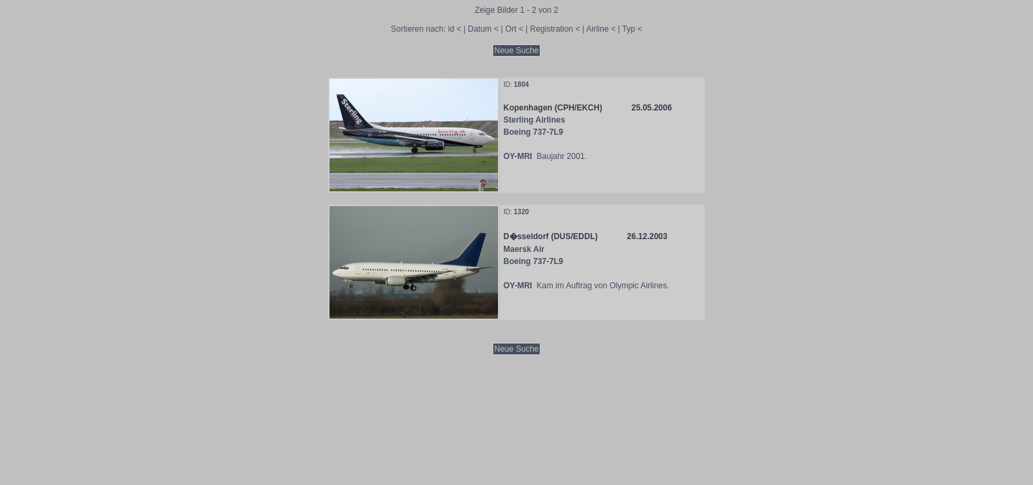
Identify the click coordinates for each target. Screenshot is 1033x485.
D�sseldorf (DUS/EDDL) (550, 236)
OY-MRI (517, 156)
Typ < (632, 29)
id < (455, 29)
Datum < (483, 29)
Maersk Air (523, 249)
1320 (521, 212)
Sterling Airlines (534, 120)
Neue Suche (516, 50)
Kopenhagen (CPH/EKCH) (552, 107)
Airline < (601, 29)
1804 (521, 84)
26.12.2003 (647, 236)
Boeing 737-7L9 (533, 132)
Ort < (514, 29)
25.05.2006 (651, 107)
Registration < (555, 29)
